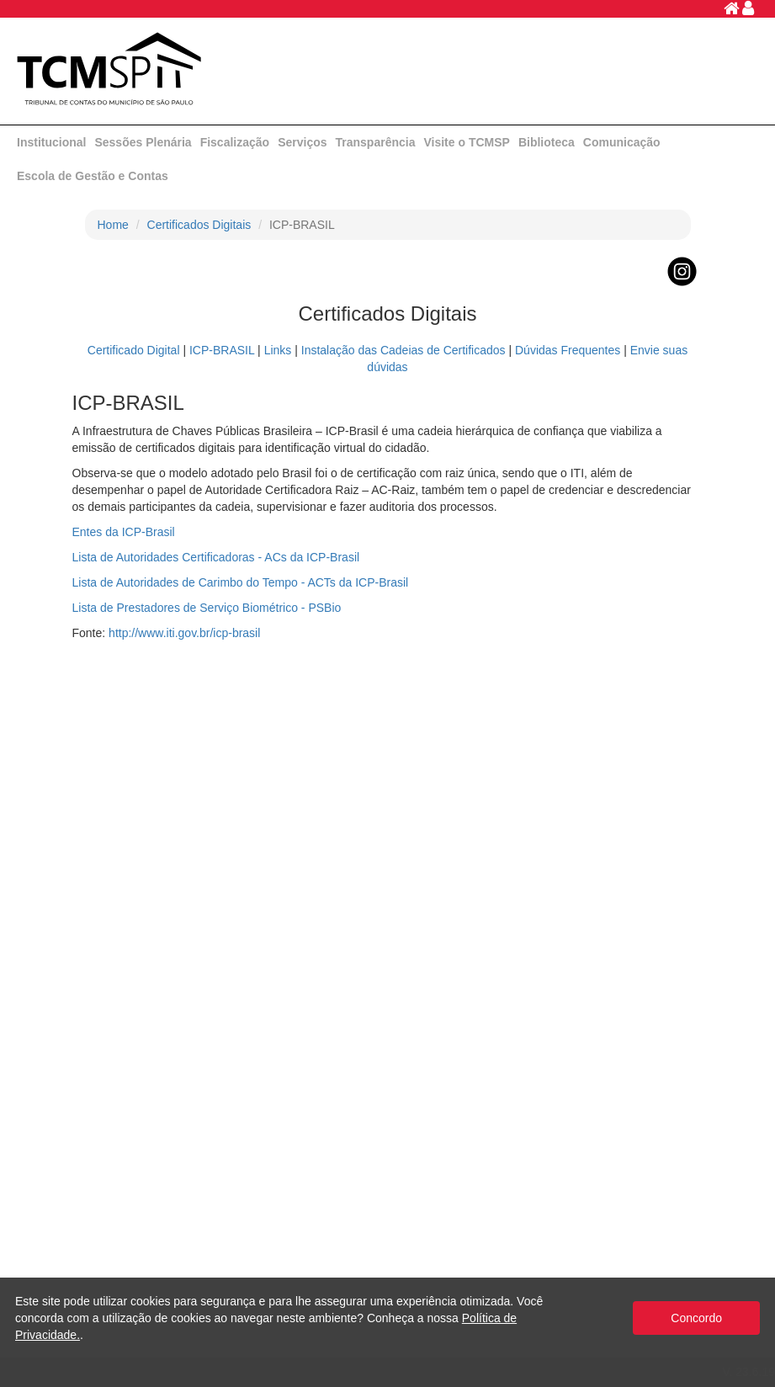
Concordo (696, 1318)
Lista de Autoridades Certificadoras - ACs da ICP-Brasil (216, 557)
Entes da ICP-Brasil (123, 532)
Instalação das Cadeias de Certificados (403, 350)
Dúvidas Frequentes (567, 350)
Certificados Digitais (199, 224)
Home (113, 224)
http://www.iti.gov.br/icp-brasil (184, 633)
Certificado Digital (134, 350)
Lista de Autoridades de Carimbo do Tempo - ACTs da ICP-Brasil (240, 582)
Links (278, 350)
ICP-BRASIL (221, 350)
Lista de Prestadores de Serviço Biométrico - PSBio (207, 607)
